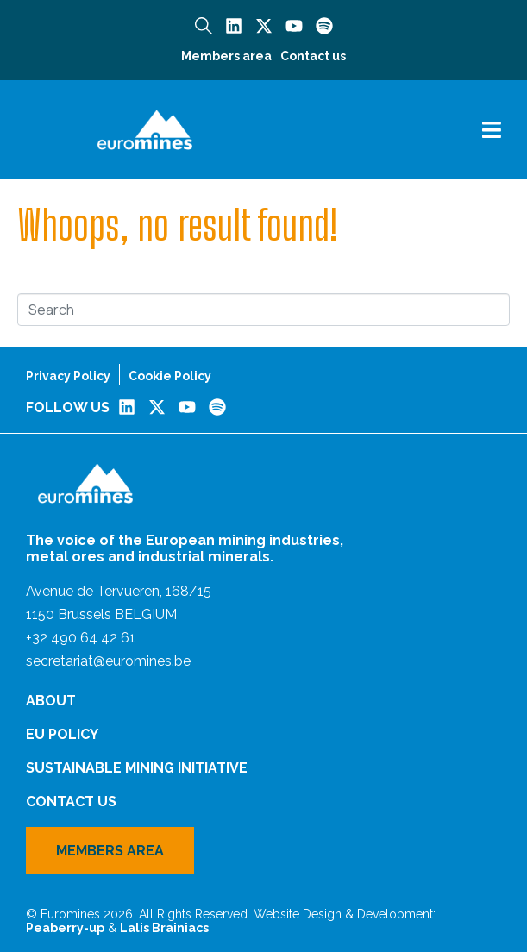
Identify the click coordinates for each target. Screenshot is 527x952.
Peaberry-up (65, 928)
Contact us (313, 56)
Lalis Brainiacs (164, 928)
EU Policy (62, 734)
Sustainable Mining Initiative (137, 768)
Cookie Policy (170, 376)
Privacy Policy (68, 376)
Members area (226, 56)
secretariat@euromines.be (108, 661)
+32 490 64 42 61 (80, 637)
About (51, 700)
